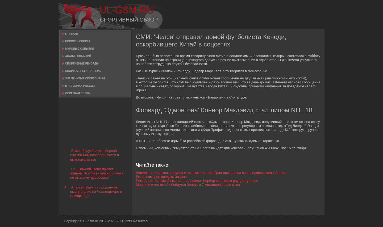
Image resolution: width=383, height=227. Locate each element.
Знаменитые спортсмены (85, 78)
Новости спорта (77, 41)
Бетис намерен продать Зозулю (161, 177)
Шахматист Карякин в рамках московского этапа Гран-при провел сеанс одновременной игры (211, 173)
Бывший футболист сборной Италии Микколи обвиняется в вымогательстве (94, 155)
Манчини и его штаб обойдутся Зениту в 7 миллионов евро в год (188, 185)
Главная (71, 33)
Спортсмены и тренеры (83, 71)
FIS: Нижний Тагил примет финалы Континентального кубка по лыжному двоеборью (96, 173)
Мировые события (79, 48)
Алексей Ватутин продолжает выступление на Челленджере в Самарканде (96, 191)
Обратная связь (77, 93)
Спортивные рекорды (82, 63)
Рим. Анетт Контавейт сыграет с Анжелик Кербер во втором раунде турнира (197, 181)
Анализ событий (78, 56)
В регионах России (80, 85)
